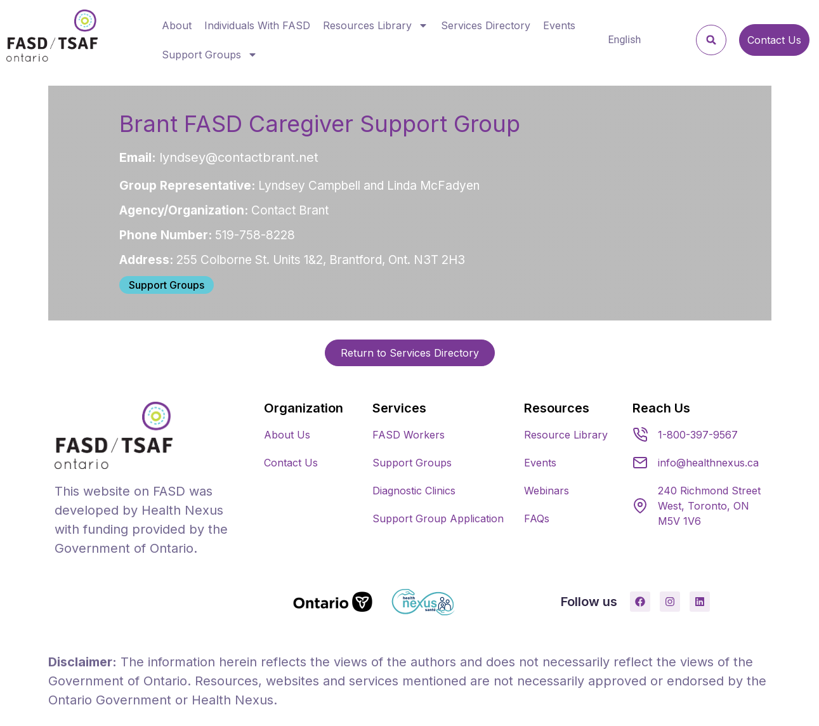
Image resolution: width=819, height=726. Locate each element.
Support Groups (210, 54)
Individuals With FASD (257, 25)
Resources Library (375, 25)
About (177, 25)
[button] (711, 40)
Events (559, 25)
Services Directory (485, 25)
